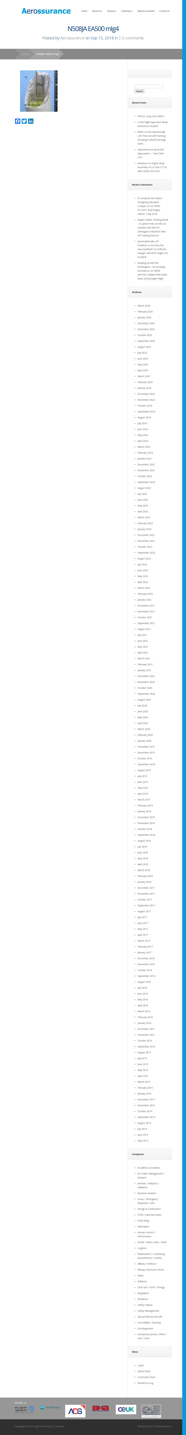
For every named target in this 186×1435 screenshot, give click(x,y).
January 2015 (144, 1093)
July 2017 (142, 917)
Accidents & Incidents (149, 1167)
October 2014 (145, 1111)
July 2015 (142, 1058)
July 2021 (142, 634)
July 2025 (142, 352)
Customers (127, 11)
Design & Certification (149, 1208)
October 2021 (145, 617)
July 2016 (142, 987)
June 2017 (143, 923)
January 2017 (144, 952)
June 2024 (143, 429)
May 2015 (143, 1070)
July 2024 (142, 423)
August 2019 (144, 770)
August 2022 (144, 558)
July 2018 (142, 846)
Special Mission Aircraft (150, 1316)
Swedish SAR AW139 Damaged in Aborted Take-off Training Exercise (152, 231)
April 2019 (143, 793)
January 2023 (144, 529)
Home (84, 11)
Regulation (143, 1293)
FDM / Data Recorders (150, 1214)
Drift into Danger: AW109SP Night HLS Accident (153, 253)
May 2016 (143, 999)
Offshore (142, 1281)
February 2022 (145, 593)
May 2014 (143, 1140)
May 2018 (143, 858)
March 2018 (144, 870)
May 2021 (143, 646)
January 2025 (144, 388)
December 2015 (146, 1028)
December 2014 (146, 1099)
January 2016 (144, 1023)
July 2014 (142, 1128)
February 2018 (145, 876)
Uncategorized (145, 1328)
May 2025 (143, 364)
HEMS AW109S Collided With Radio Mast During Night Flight (152, 274)
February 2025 (145, 382)
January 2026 (144, 317)
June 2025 (143, 358)
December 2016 (146, 958)
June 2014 (143, 1134)
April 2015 (143, 1075)
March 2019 (144, 799)
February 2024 (145, 452)
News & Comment (146, 11)
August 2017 (144, 911)
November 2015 (146, 1034)
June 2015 (143, 1064)
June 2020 (143, 711)
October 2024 (145, 405)
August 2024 (144, 417)
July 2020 (142, 705)
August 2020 (144, 699)
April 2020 (143, 723)
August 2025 (144, 346)
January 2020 (144, 740)
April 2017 (143, 934)
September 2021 (146, 623)
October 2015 (145, 1040)
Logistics (142, 1248)
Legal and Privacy (43, 1426)
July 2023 (142, 493)
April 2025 (143, 370)
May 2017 (143, 928)
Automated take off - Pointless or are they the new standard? (151, 245)
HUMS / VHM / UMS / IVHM (152, 1242)
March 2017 (144, 940)
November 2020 (146, 682)
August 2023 (144, 487)
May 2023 (143, 505)
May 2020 (143, 717)
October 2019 (145, 758)
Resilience (143, 1299)
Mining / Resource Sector (151, 1269)
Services (111, 11)
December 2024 (146, 393)
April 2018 (143, 864)
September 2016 (146, 976)
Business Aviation (147, 1193)
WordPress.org (145, 1383)
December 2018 (146, 817)
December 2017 (146, 887)
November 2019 (146, 752)
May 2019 (143, 787)
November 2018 (146, 823)
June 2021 (143, 640)
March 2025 (144, 376)
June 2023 (143, 499)
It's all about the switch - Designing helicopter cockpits (150, 202)
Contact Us (164, 11)
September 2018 (146, 834)
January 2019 (144, 811)
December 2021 (146, 605)
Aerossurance (72, 38)
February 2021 (145, 664)
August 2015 (144, 1052)
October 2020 (145, 687)
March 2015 (144, 1081)
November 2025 (146, 329)
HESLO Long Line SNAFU (151, 116)
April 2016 (143, 1005)
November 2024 (146, 399)
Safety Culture (145, 1304)
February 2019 (145, 805)
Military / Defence (147, 1263)
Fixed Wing (143, 1220)
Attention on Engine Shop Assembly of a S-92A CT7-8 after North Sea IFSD (152, 167)
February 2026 (145, 311)
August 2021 (144, 629)
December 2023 (146, 464)
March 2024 (144, 446)
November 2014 (146, 1105)
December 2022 (146, 535)
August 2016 (144, 981)
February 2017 (145, 946)
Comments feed (146, 1377)
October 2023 (145, 476)
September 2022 (146, 552)
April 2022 (143, 582)
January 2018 (144, 881)
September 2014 (146, 1117)
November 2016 (146, 964)
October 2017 (145, 899)
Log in (141, 1365)
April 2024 (143, 440)
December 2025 (146, 323)
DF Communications (161, 1426)
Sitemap (59, 1426)
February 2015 (145, 1087)
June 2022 (143, 570)
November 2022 (146, 540)
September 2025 (146, 340)
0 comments (133, 38)
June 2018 (143, 852)
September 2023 (146, 482)
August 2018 (144, 840)
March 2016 (144, 1011)
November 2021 (146, 611)
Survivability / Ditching (149, 1322)
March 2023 (144, 517)
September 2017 (146, 905)
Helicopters (143, 1226)
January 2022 (144, 599)
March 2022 (144, 587)
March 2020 (144, 729)
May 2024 (143, 435)
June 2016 (143, 993)
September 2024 (146, 411)
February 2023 (145, 523)
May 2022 (143, 576)
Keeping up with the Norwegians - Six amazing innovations (151, 266)
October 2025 (145, 335)
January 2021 (144, 670)
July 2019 (142, 776)
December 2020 (146, 676)
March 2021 (144, 658)
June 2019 (143, 781)
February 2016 (145, 1017)
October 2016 (145, 970)
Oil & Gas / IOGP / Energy (151, 1287)
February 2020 (145, 734)
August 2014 (144, 1123)
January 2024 (144, 458)
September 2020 (146, 693)
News (141, 1275)
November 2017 (146, 893)
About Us (97, 11)
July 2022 (142, 564)
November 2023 (146, 470)
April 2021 (143, 652)
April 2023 (143, 511)
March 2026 (144, 305)
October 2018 (145, 829)
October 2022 (145, 546)
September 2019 (146, 764)
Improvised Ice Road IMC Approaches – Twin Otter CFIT (151, 153)
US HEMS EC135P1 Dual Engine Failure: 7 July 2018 (149, 209)
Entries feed (144, 1371)
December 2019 (146, 746)
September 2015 (146, 1046)
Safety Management (148, 1310)
